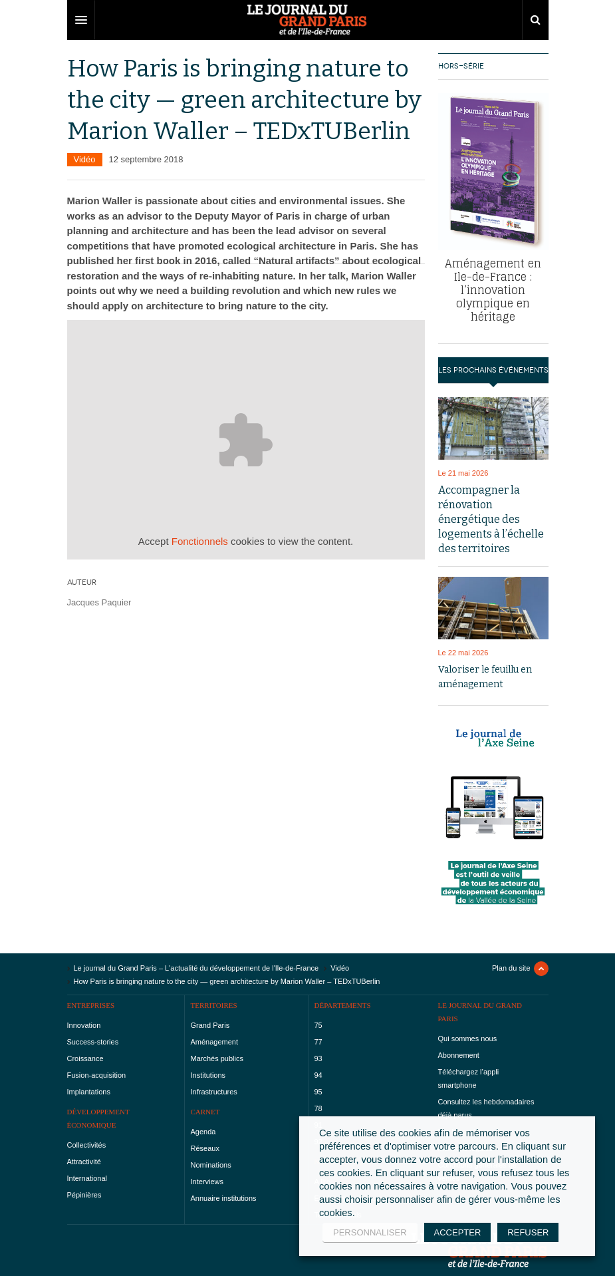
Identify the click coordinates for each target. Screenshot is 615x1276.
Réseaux (205, 1148)
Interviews (207, 1182)
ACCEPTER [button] (457, 1232)
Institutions (208, 1075)
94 (318, 1075)
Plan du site (511, 968)
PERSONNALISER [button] (370, 1232)
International (87, 1178)
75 (318, 1025)
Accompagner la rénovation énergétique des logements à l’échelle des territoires (491, 519)
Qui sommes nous (467, 1038)
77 (318, 1042)
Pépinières (84, 1195)
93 (318, 1058)
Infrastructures (214, 1092)
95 (318, 1092)
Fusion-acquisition (96, 1075)
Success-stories (93, 1042)
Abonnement (458, 1055)
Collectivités (86, 1145)
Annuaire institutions (224, 1198)
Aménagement (215, 1042)
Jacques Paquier (99, 602)
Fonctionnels (200, 541)
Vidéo (85, 159)
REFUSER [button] (528, 1232)
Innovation (84, 1025)
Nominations (211, 1165)
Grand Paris (210, 1025)
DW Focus (308, 20)
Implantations (88, 1092)
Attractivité (84, 1162)
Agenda (203, 1132)
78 (318, 1108)
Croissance (85, 1058)
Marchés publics (217, 1058)
